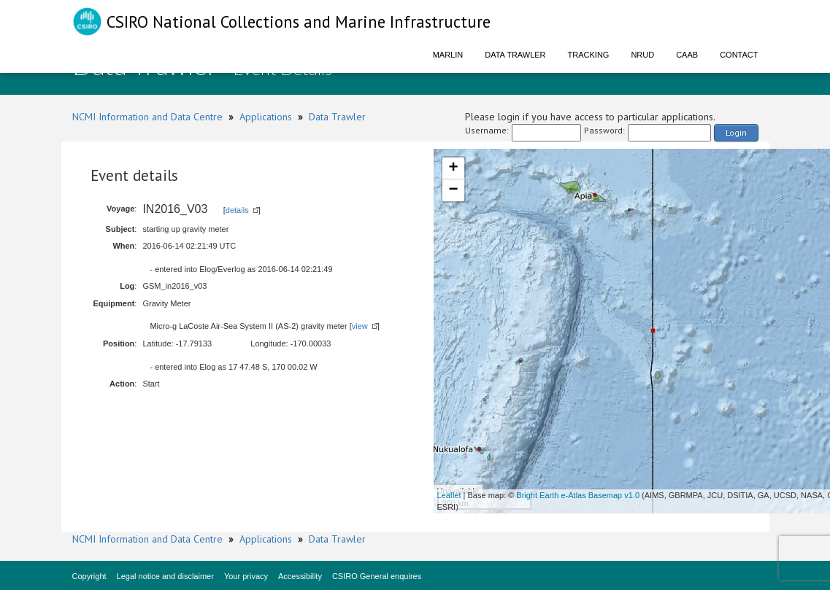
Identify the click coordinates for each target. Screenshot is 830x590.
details (237, 210)
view (360, 326)
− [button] (453, 190)
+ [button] (453, 168)
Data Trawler (515, 54)
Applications (265, 116)
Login (736, 132)
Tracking (589, 54)
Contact (739, 54)
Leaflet (449, 495)
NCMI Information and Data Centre (147, 116)
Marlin (448, 54)
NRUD (642, 54)
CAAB (687, 54)
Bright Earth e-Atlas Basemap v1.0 (577, 495)
